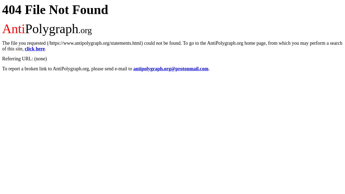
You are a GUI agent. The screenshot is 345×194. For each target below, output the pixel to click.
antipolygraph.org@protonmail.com (170, 68)
